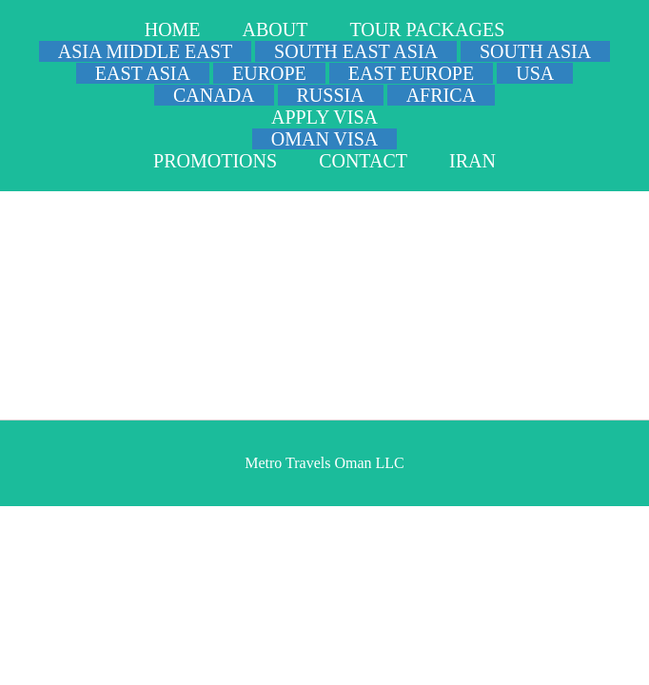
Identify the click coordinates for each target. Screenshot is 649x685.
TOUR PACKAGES (426, 29)
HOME (173, 29)
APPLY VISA (324, 117)
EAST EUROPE (411, 73)
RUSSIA (330, 95)
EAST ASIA (142, 73)
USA (535, 73)
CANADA (214, 95)
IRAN (472, 160)
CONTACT (363, 160)
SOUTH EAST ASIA (356, 51)
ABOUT (275, 29)
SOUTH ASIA (535, 51)
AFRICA (441, 95)
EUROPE (269, 73)
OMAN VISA (324, 138)
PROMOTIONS (215, 160)
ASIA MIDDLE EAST (145, 51)
